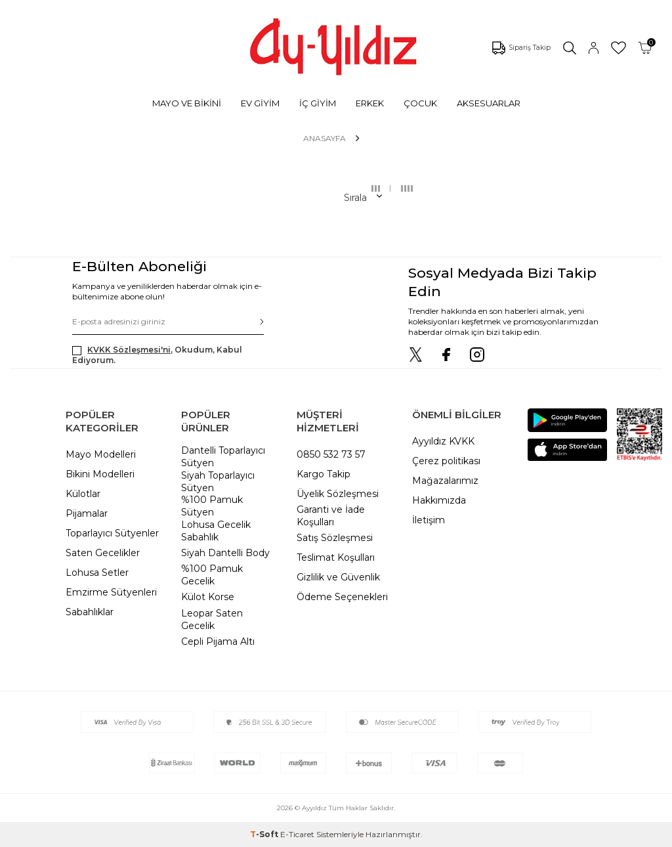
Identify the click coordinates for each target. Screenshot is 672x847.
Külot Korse (207, 597)
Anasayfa (324, 138)
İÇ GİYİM (317, 103)
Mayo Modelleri (101, 454)
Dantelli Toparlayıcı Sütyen (223, 457)
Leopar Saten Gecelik (212, 619)
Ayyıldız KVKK (443, 441)
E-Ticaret (297, 834)
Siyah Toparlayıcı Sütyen (218, 481)
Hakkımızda (439, 500)
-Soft (265, 834)
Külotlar (83, 494)
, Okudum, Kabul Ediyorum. (157, 355)
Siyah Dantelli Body (225, 553)
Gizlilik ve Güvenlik (338, 577)
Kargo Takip (323, 474)
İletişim (428, 520)
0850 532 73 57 (331, 454)
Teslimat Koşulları (336, 557)
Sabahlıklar (90, 612)
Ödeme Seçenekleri (342, 597)
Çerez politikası (446, 461)
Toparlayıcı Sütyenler (112, 533)
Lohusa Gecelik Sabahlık (216, 531)
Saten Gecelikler (103, 553)
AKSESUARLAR (488, 103)
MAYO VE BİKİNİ (186, 103)
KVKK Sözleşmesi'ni (129, 350)
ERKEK (370, 103)
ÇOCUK (420, 103)
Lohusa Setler (97, 572)
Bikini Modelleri (100, 474)
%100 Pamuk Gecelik (212, 575)
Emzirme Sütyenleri (111, 592)
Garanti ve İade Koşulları (331, 516)
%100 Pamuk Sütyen (212, 506)
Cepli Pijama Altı (218, 641)
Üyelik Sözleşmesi (338, 494)
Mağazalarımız (445, 481)
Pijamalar (87, 513)
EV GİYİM (260, 103)
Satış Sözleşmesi (335, 538)
